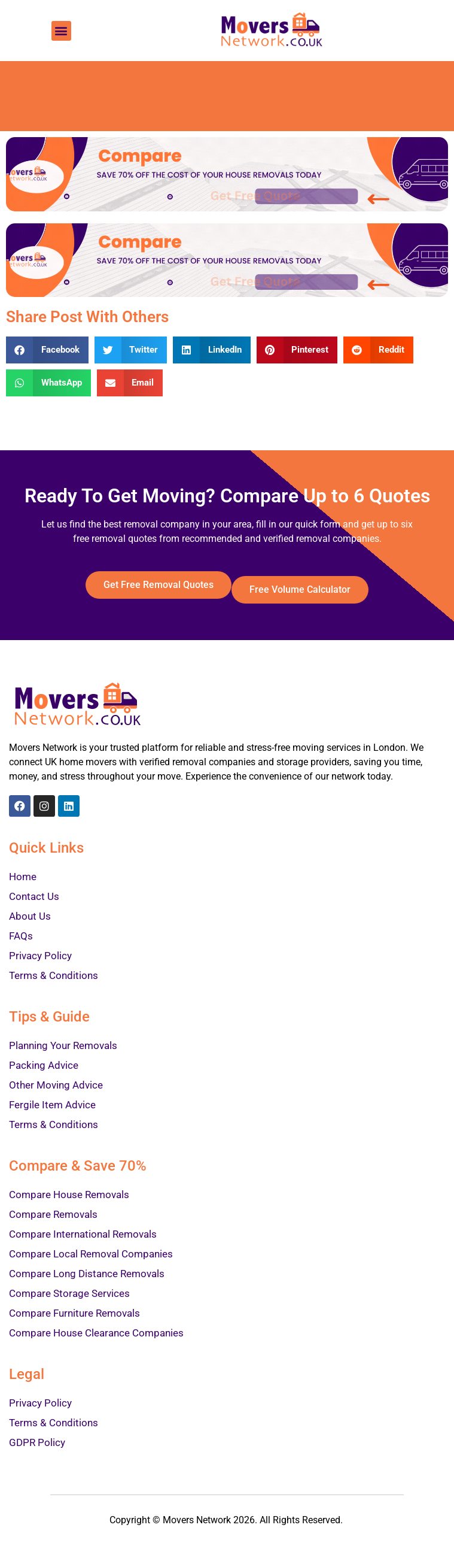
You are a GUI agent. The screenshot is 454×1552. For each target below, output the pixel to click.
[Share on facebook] (47, 350)
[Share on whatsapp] (48, 382)
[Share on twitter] (131, 350)
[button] (61, 31)
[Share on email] (130, 382)
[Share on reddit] (378, 350)
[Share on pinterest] (297, 350)
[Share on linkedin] (212, 350)
